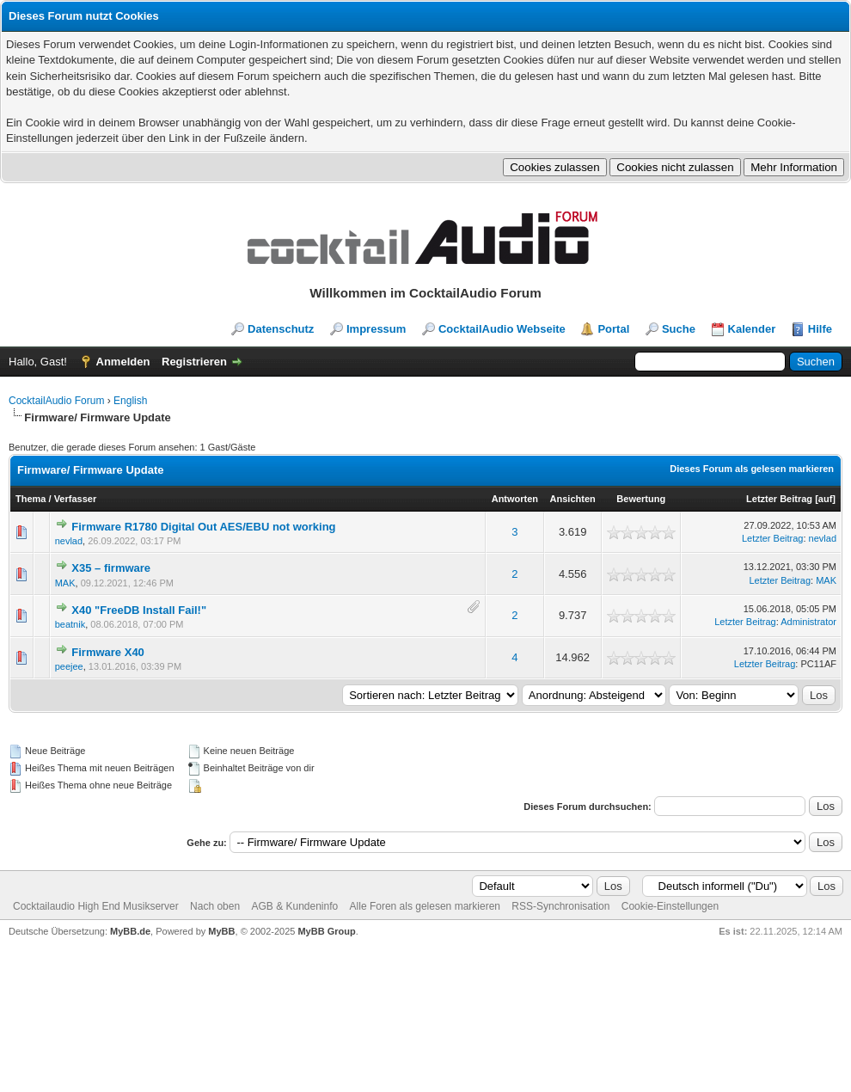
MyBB (221, 931)
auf (825, 499)
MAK (65, 583)
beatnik (70, 624)
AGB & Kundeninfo (294, 906)
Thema (30, 499)
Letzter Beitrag (779, 499)
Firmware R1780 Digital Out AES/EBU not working (203, 526)
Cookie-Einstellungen (670, 906)
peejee (69, 666)
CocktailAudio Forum (56, 401)
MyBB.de (130, 931)
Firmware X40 (107, 652)
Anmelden (123, 361)
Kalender (752, 328)
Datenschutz (281, 328)
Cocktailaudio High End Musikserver (96, 906)
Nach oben (215, 906)
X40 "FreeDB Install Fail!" (138, 610)
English (130, 401)
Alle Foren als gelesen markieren (425, 906)
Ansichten (573, 499)
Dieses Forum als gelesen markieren (752, 468)
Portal (613, 328)
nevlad (69, 541)
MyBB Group (326, 931)
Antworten (515, 499)
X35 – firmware (110, 567)
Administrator (808, 622)
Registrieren (194, 361)
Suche (678, 328)
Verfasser (75, 499)
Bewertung (640, 499)
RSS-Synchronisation (560, 906)
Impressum (376, 328)
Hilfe (820, 328)
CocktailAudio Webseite (502, 328)
